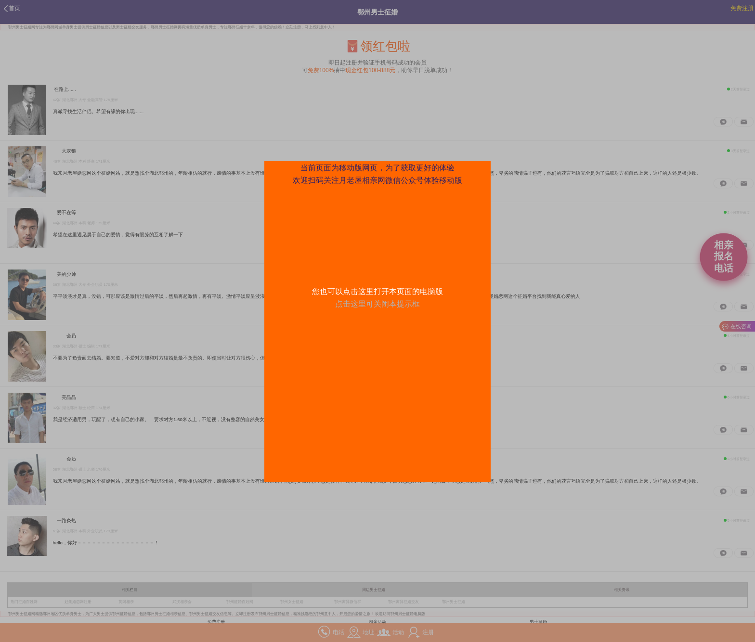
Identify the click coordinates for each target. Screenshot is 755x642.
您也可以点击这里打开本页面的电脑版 (377, 291)
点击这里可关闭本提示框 (377, 304)
